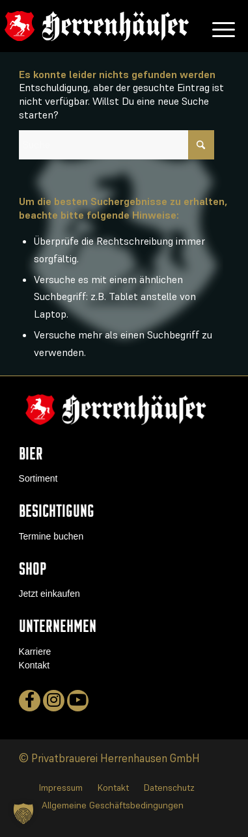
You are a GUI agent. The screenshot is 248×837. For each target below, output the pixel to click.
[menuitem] (217, 26)
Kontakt (34, 665)
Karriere (35, 651)
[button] (23, 813)
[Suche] (116, 144)
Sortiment (38, 478)
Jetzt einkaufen (49, 593)
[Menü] (217, 26)
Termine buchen (51, 536)
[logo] (97, 26)
